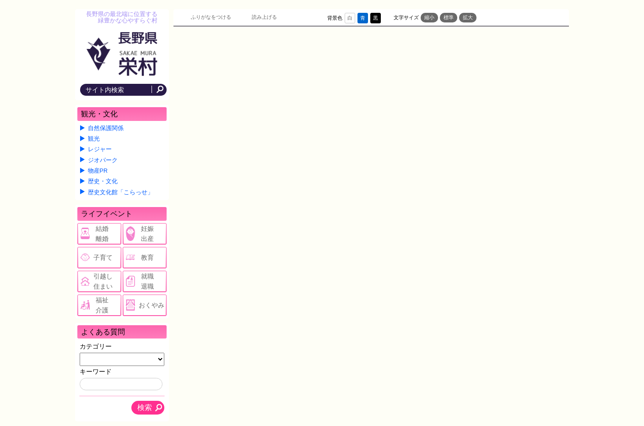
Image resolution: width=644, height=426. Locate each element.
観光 (94, 139)
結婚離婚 (102, 233)
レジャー (100, 149)
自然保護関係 (106, 128)
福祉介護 (102, 305)
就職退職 (147, 281)
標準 (449, 17)
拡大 (468, 17)
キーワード (96, 371)
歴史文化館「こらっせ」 (120, 192)
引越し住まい (103, 281)
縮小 (429, 17)
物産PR (98, 171)
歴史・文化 (103, 181)
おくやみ (151, 305)
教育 (147, 257)
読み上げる (264, 17)
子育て (103, 257)
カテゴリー (96, 346)
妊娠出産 (147, 233)
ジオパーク (103, 160)
